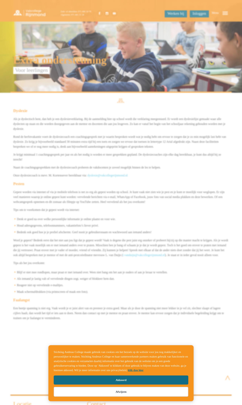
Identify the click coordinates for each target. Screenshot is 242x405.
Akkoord (121, 380)
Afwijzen (121, 391)
